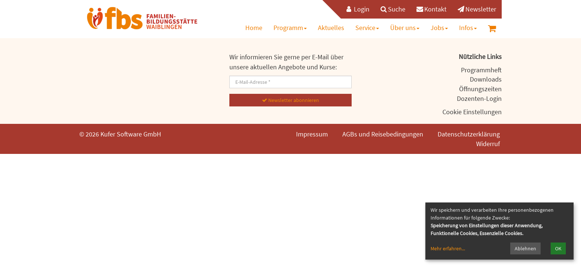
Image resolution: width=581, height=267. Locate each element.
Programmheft (481, 70)
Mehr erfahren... (448, 248)
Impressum (312, 134)
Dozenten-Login (479, 98)
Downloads (486, 79)
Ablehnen (525, 248)
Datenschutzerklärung (469, 134)
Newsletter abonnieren (290, 100)
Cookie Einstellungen (472, 112)
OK (558, 248)
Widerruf (488, 143)
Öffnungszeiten (480, 89)
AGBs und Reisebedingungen (382, 134)
